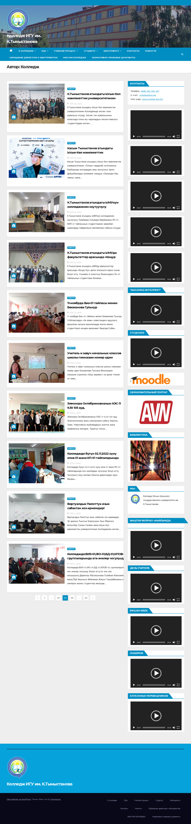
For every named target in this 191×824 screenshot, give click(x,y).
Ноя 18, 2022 (76, 158)
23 (58, 597)
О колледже (27, 51)
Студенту (91, 51)
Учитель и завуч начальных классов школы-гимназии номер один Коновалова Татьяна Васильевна (94, 357)
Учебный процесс (66, 51)
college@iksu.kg (147, 95)
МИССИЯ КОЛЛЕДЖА (74, 57)
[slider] (154, 172)
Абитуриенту (112, 51)
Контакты (133, 51)
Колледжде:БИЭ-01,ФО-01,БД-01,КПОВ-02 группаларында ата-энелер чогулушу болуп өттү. (97, 558)
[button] (182, 54)
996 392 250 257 (150, 91)
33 (85, 597)
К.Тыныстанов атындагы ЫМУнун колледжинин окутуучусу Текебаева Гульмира (92, 207)
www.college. (149, 99)
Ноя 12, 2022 (76, 312)
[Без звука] (174, 136)
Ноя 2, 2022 (75, 563)
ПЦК (45, 51)
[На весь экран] (178, 136)
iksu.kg (159, 99)
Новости (150, 51)
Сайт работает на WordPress (19, 799)
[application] (156, 124)
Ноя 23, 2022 (76, 103)
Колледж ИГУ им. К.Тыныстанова (39, 784)
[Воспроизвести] (134, 136)
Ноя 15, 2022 (76, 212)
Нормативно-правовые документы (113, 57)
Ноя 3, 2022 (75, 363)
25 (72, 597)
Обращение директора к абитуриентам (33, 57)
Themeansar (55, 799)
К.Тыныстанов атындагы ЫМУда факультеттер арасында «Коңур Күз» (92, 257)
